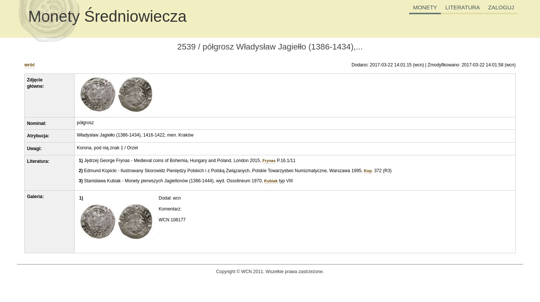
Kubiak (271, 181)
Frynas (269, 160)
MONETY (425, 7)
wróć (29, 65)
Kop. (368, 170)
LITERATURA (463, 7)
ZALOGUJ (501, 7)
